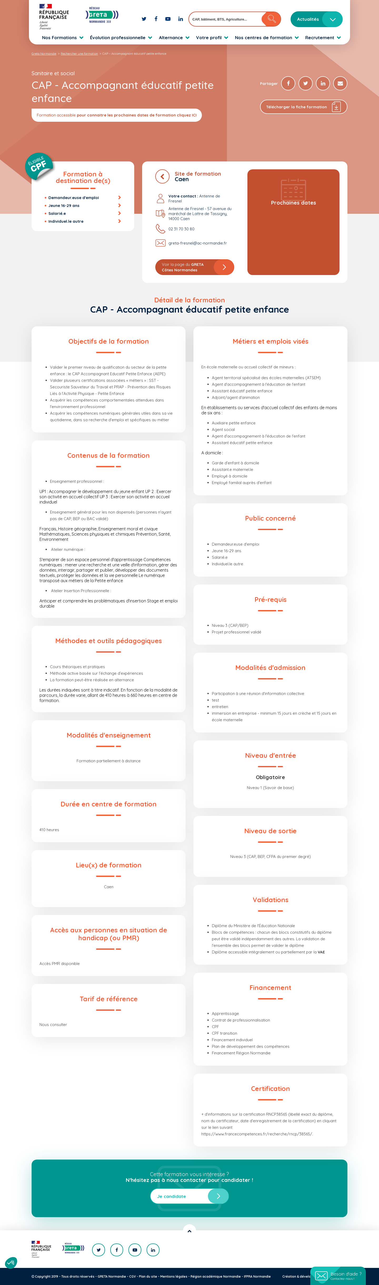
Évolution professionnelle (118, 37)
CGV (132, 1276)
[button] (11, 1263)
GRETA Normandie (112, 1276)
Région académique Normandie (216, 1276)
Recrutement (319, 37)
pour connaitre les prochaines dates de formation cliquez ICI (137, 115)
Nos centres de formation (263, 37)
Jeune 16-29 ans (63, 205)
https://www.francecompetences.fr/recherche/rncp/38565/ (256, 1133)
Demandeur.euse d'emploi (73, 198)
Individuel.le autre (65, 221)
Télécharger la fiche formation (304, 106)
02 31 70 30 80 (181, 228)
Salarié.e (57, 213)
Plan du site (148, 1276)
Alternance (171, 37)
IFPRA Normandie (257, 1276)
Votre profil (209, 37)
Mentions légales (173, 1276)
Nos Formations (59, 37)
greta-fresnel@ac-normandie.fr (197, 243)
